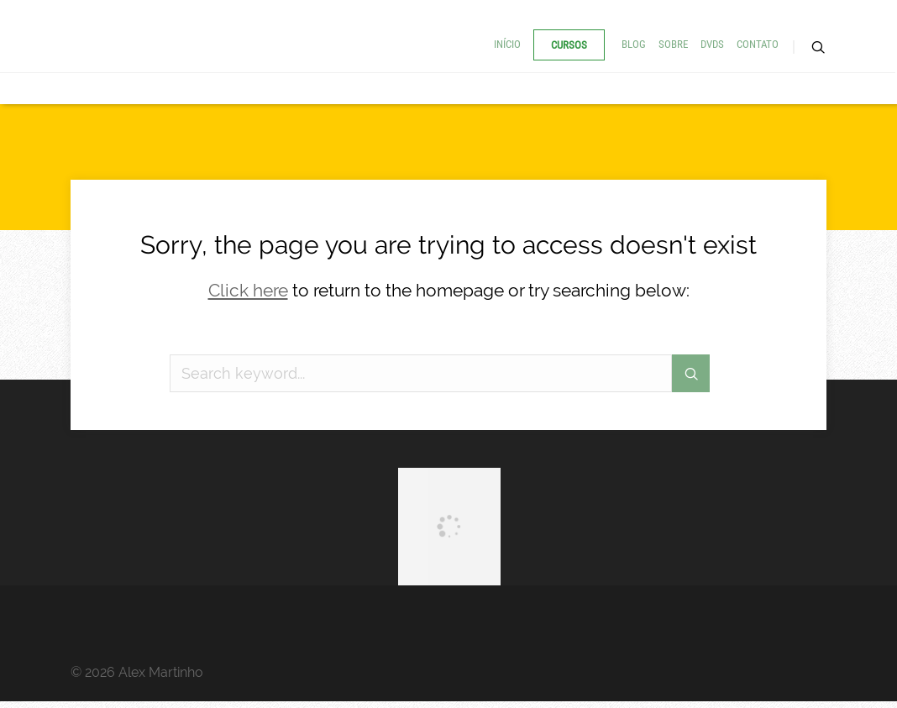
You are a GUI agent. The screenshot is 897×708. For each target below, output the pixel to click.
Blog (634, 44)
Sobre (673, 44)
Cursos (569, 45)
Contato (758, 44)
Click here (248, 290)
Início (507, 44)
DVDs (712, 44)
